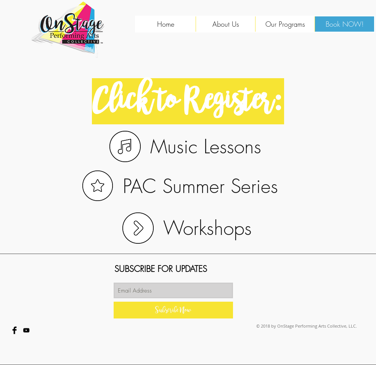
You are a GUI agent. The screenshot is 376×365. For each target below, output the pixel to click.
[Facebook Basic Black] (14, 330)
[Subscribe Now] (173, 310)
